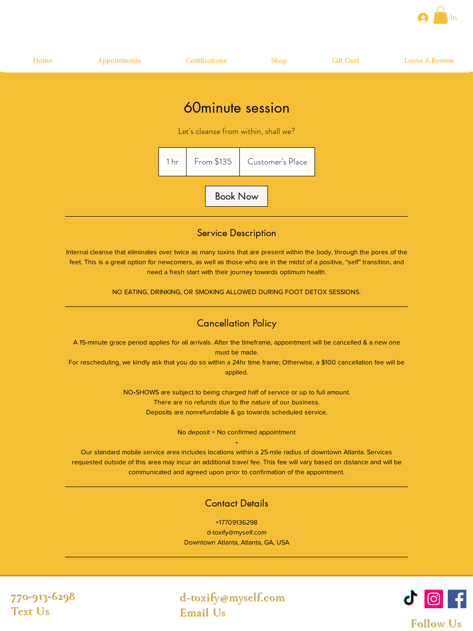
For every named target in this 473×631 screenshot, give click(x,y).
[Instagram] (433, 599)
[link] (236, 196)
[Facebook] (457, 599)
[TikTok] (410, 599)
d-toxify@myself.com (232, 598)
